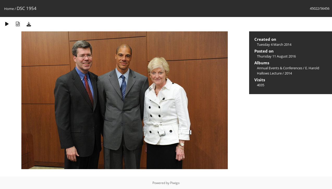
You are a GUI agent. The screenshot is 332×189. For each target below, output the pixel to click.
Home (9, 8)
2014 (288, 73)
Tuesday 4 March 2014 (274, 44)
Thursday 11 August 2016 (276, 56)
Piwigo (175, 183)
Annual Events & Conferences (279, 68)
